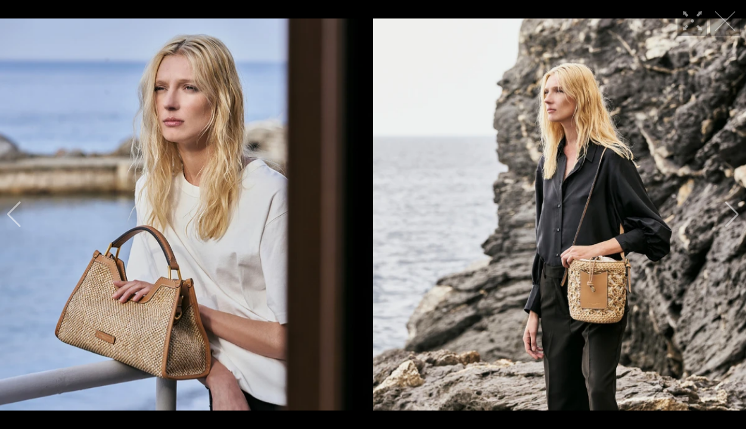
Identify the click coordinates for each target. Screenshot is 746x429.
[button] (14, 214)
